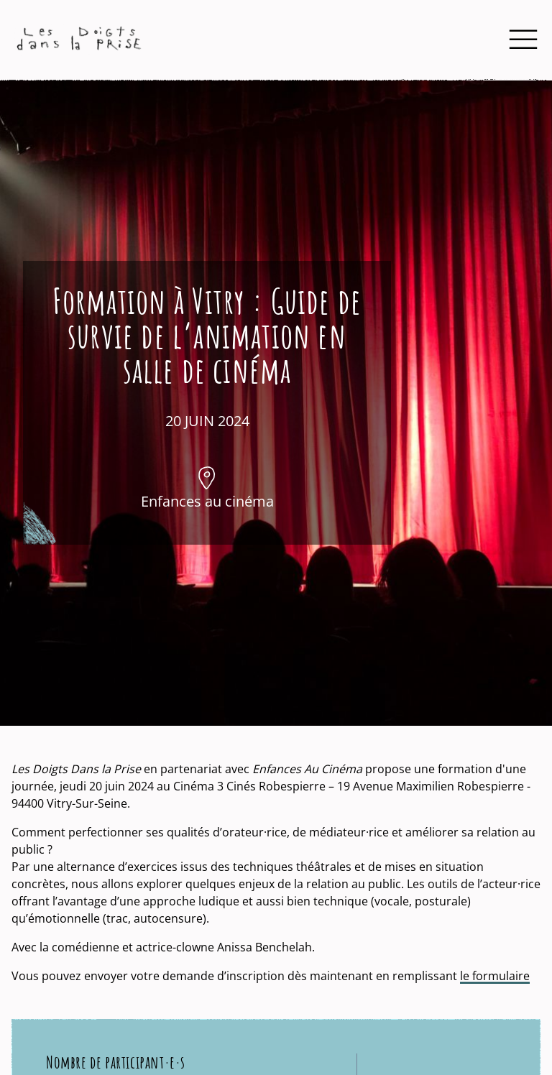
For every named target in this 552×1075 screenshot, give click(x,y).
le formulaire (495, 976)
